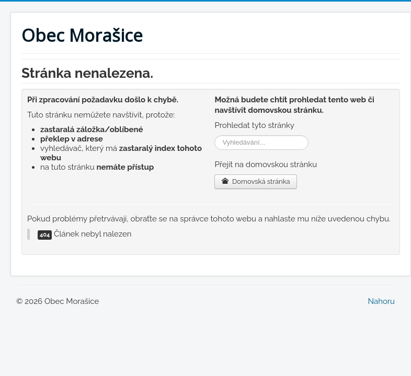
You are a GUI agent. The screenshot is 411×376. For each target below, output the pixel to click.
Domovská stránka (255, 181)
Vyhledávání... (214, 135)
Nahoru (381, 301)
